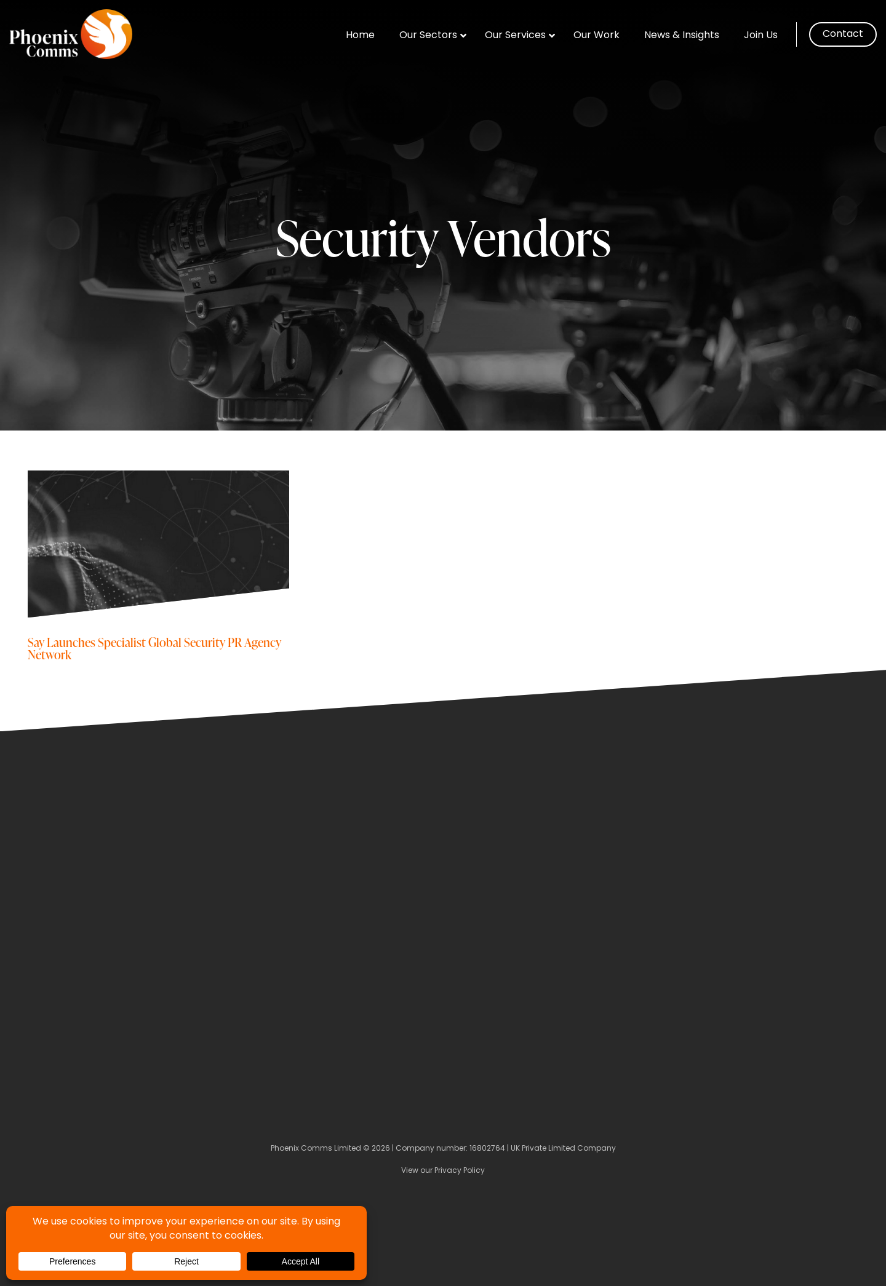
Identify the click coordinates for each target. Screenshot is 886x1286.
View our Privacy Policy (443, 1171)
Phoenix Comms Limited (316, 1149)
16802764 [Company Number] (487, 1149)
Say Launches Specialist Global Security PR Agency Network (154, 647)
